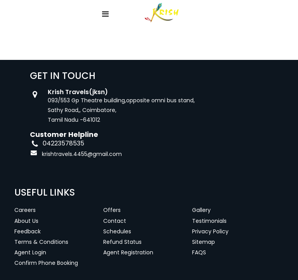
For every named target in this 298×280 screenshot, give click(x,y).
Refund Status (122, 242)
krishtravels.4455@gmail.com (82, 154)
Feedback (27, 231)
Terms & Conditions (41, 242)
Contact (114, 221)
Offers (112, 210)
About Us (26, 221)
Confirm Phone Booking (46, 263)
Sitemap (203, 242)
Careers (25, 210)
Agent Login (30, 252)
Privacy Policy (210, 231)
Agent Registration (128, 252)
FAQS (199, 252)
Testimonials (209, 221)
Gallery (201, 210)
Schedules (117, 231)
